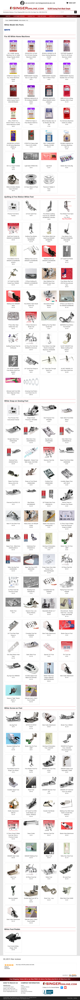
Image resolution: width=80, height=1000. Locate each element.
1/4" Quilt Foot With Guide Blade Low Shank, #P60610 (31, 812)
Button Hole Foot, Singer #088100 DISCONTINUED (49, 677)
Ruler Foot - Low (49, 898)
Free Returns (42, 16)
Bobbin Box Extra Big (67, 166)
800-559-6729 (6, 990)
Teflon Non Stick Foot (67, 856)
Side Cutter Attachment (49, 633)
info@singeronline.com (11, 991)
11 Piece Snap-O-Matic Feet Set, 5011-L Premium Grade (13, 835)
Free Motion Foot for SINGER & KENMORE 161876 (13, 260)
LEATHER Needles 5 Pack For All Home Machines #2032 (67, 55)
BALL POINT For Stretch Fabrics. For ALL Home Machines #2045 (13, 122)
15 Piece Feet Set (67, 567)
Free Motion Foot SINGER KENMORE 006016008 (67, 238)
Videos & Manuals (71, 16)
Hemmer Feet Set (49, 460)
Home (6, 20)
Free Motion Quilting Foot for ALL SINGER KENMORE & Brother (49, 215)
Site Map (75, 998)
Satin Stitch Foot (31, 654)
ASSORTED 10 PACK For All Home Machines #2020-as (13, 145)
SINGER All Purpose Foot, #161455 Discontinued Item (67, 748)
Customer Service (19, 16)
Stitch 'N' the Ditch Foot (13, 523)
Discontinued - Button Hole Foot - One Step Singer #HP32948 (67, 612)
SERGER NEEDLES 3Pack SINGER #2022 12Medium (49, 100)
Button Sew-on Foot (66, 633)
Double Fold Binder (48, 811)
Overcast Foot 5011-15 (13, 502)
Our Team (23, 993)
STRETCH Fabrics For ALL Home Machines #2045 (13, 77)
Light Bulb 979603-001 (31, 166)
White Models (22, 20)
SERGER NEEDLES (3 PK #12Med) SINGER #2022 (31, 100)
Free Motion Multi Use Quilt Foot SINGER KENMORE (49, 238)
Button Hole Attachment (67, 833)
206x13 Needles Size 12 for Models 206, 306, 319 (49, 122)
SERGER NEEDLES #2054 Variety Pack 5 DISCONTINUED (13, 100)
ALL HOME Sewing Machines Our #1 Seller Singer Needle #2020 (13, 55)
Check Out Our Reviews (56, 16)
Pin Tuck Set (66, 654)
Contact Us (31, 16)
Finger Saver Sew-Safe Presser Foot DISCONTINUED (49, 569)
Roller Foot (13, 611)
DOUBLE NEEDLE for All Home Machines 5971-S (66, 145)
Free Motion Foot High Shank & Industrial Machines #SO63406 (49, 348)
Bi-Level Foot (67, 877)
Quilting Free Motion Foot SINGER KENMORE (31, 238)
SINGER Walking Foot (31, 856)
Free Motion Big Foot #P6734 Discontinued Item (67, 283)
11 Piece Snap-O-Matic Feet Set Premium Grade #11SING (66, 525)
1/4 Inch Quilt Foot (31, 214)
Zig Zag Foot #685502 (13, 675)
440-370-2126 (14, 990)
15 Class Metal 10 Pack (31, 187)
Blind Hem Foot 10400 (66, 898)
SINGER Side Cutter (13, 856)
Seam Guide (31, 833)
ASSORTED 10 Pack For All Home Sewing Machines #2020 (31, 55)
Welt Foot (13, 877)
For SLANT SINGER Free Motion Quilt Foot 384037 (13, 370)
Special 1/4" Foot (49, 654)
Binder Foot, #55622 (67, 725)
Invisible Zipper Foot (13, 790)
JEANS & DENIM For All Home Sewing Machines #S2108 (49, 55)
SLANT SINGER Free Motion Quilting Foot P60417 (66, 348)
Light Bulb (49, 166)
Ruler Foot (31, 790)
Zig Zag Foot (13, 725)
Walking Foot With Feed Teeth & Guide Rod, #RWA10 (67, 812)
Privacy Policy (69, 998)
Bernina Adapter (13, 898)
